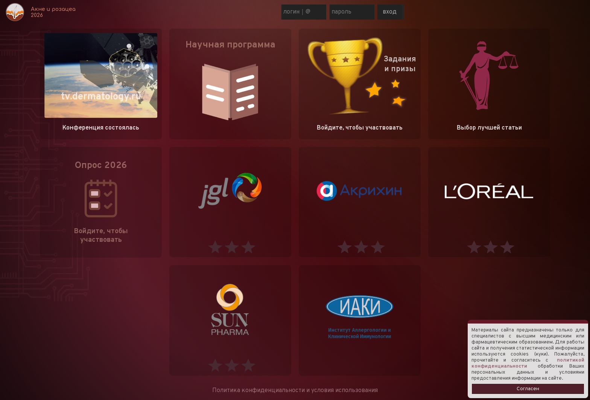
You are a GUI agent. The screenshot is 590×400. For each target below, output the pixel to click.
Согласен (528, 389)
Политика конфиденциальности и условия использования (295, 390)
